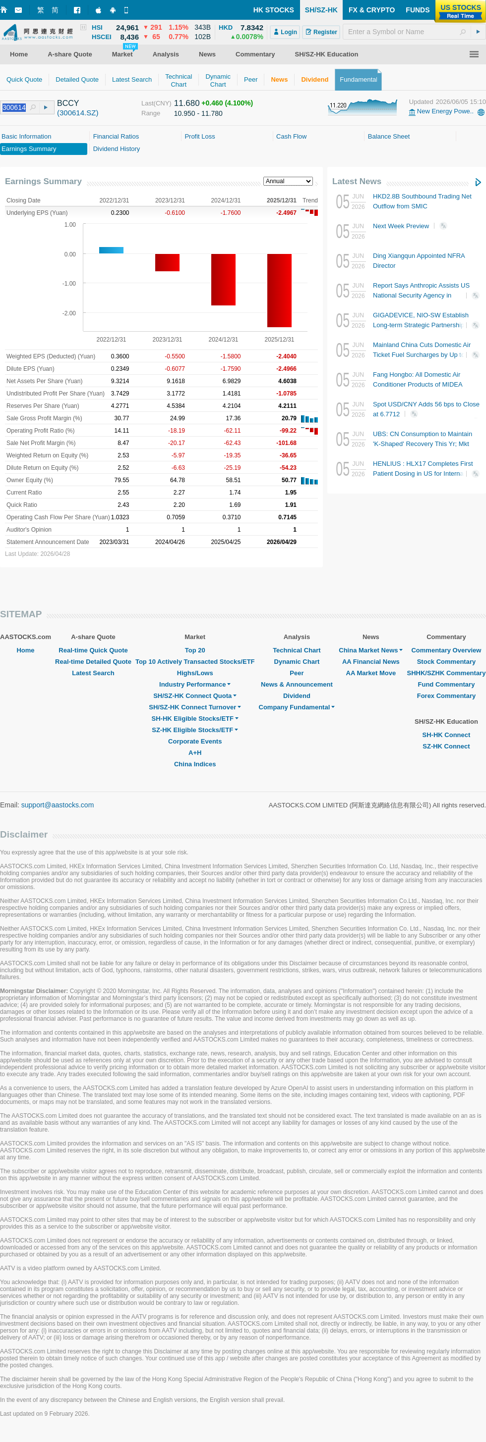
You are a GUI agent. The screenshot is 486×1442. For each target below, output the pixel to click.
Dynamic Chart (297, 661)
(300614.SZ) (77, 112)
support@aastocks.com (57, 805)
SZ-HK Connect (446, 746)
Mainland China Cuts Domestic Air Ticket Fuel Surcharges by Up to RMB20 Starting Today (422, 354)
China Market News (371, 650)
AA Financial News (371, 661)
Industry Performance (195, 684)
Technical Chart (297, 650)
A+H (194, 752)
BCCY (68, 103)
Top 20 (195, 650)
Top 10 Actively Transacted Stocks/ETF (195, 661)
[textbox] (414, 32)
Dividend (296, 695)
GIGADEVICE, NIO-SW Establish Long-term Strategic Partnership (421, 324)
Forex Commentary (446, 695)
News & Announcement (297, 684)
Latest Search (93, 673)
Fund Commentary (446, 684)
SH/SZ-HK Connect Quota (195, 695)
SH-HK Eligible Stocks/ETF (195, 718)
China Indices (195, 764)
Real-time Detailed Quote (93, 661)
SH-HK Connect (447, 735)
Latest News (356, 181)
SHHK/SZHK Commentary (446, 673)
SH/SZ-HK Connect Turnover (195, 707)
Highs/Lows (195, 673)
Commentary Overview (446, 650)
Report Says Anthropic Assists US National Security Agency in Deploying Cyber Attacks (421, 295)
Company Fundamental (297, 707)
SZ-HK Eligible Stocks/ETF (195, 730)
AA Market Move (371, 673)
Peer (297, 673)
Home (25, 650)
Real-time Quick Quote (93, 650)
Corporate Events (195, 741)
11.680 (187, 103)
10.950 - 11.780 (198, 113)
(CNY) (163, 103)
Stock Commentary (446, 661)
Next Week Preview (413, 226)
